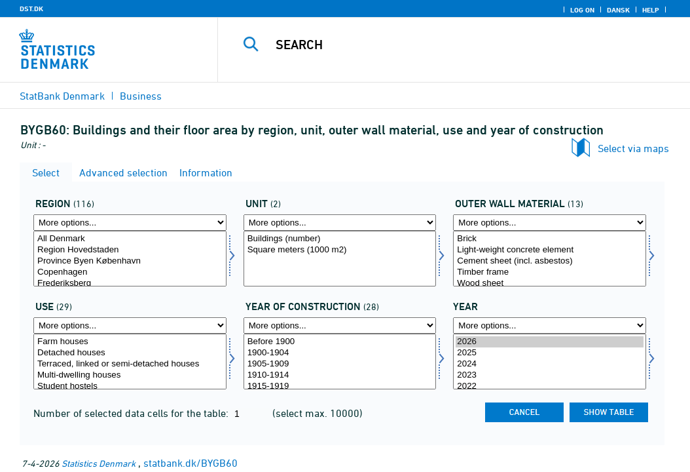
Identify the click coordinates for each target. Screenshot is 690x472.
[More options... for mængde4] (340, 222)
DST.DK (31, 8)
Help (650, 9)
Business (141, 96)
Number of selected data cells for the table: (132, 413)
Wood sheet (550, 283)
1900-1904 (340, 353)
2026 (550, 341)
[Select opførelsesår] (340, 361)
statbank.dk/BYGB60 (190, 463)
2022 (550, 386)
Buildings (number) (340, 239)
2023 (550, 375)
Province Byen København (130, 261)
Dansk (618, 9)
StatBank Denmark (62, 96)
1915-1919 (340, 386)
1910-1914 (340, 375)
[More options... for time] (549, 325)
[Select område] (130, 258)
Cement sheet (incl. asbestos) (550, 261)
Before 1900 (340, 341)
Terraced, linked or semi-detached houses (130, 364)
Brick (550, 239)
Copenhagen (130, 272)
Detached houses (130, 353)
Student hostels (130, 386)
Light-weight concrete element (550, 250)
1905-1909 (340, 364)
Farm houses (130, 341)
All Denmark (130, 239)
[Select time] (549, 361)
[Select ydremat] (549, 258)
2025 (550, 353)
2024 (550, 364)
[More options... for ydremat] (549, 222)
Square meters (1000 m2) (340, 250)
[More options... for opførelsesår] (340, 325)
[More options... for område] (130, 222)
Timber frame (550, 272)
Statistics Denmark (99, 463)
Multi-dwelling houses (130, 375)
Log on (582, 9)
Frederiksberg (130, 283)
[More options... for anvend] (130, 325)
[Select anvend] (130, 361)
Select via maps (633, 148)
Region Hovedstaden (130, 250)
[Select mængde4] (340, 258)
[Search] (457, 44)
